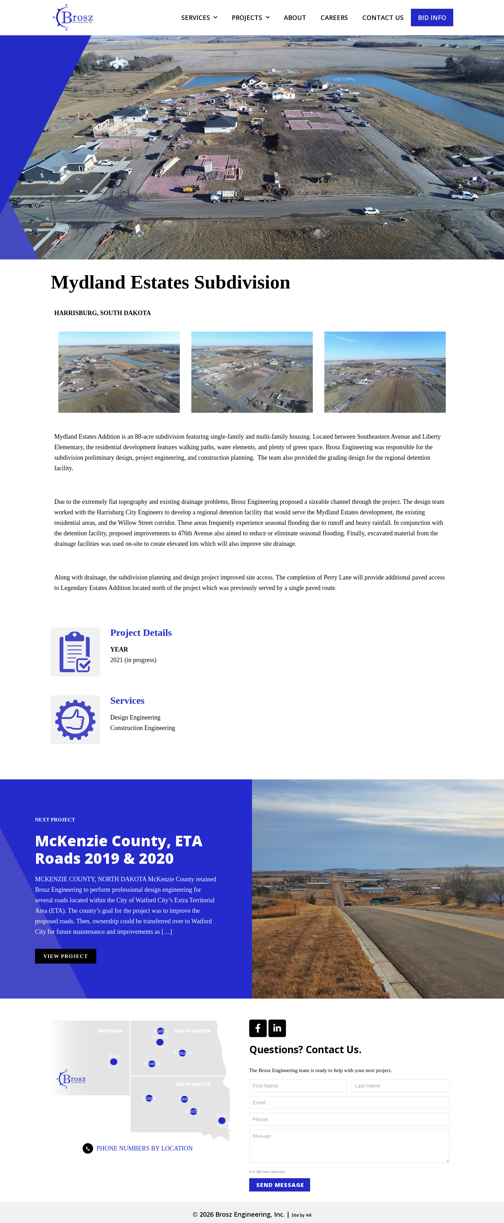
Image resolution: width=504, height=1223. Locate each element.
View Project (65, 956)
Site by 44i (301, 1214)
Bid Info (432, 17)
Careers (334, 17)
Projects (251, 17)
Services (199, 17)
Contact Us (383, 17)
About (295, 17)
